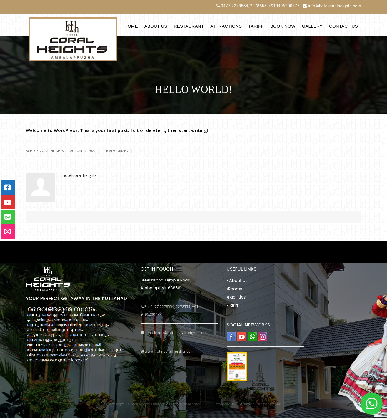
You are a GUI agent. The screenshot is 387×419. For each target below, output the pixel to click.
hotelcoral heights (47, 151)
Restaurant (189, 26)
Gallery (312, 26)
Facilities (236, 298)
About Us (155, 26)
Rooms (234, 290)
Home (131, 26)
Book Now (283, 26)
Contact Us (343, 26)
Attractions (226, 26)
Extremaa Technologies (259, 405)
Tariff (256, 26)
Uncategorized (115, 151)
